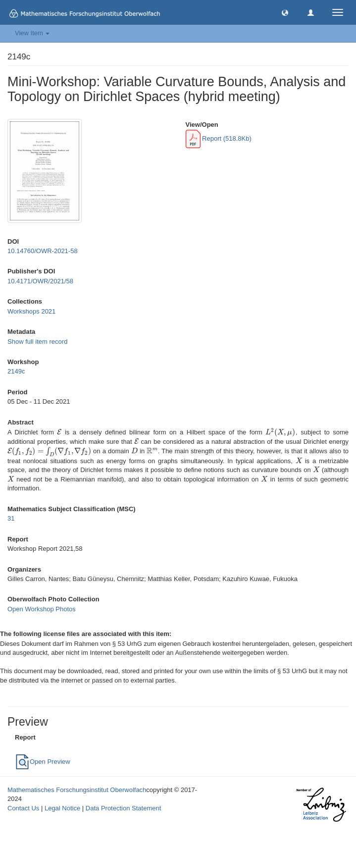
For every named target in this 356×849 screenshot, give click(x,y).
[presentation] (59, 432)
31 (10, 518)
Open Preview (42, 761)
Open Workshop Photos (41, 609)
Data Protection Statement (123, 808)
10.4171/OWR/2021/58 (40, 281)
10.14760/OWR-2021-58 (42, 251)
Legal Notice (62, 808)
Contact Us (23, 808)
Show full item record (37, 341)
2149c (16, 371)
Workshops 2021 (31, 311)
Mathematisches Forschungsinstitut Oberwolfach (76, 790)
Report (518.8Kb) (219, 138)
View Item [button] (32, 33)
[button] (285, 12)
